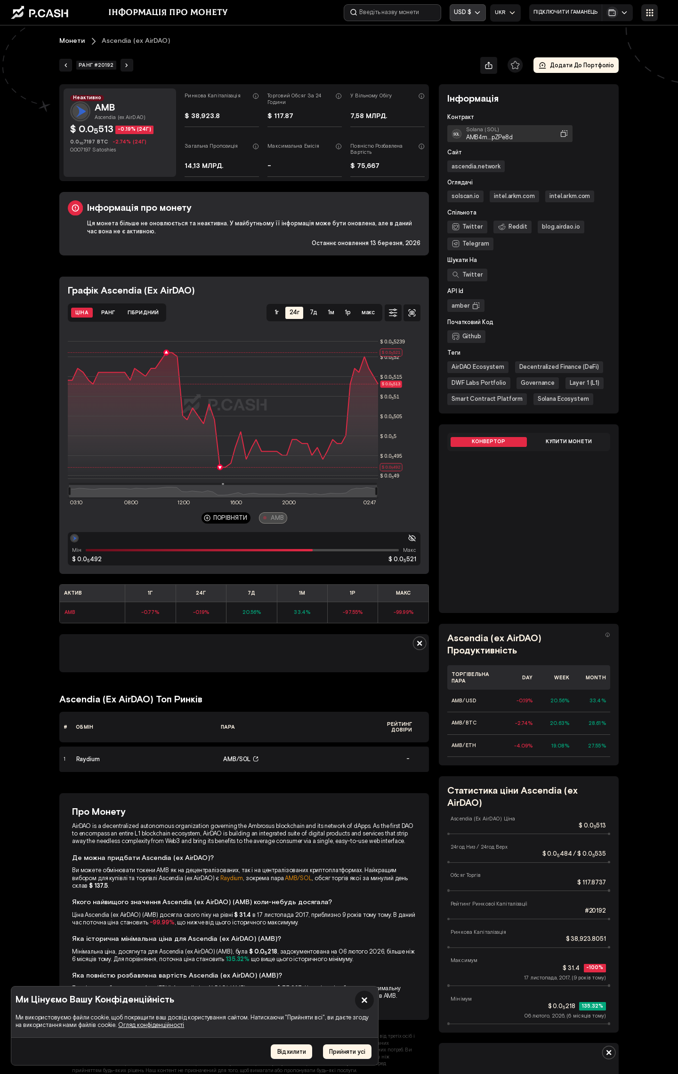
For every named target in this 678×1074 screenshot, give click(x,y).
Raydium (231, 878)
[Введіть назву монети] (392, 12)
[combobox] (505, 13)
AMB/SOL (298, 878)
